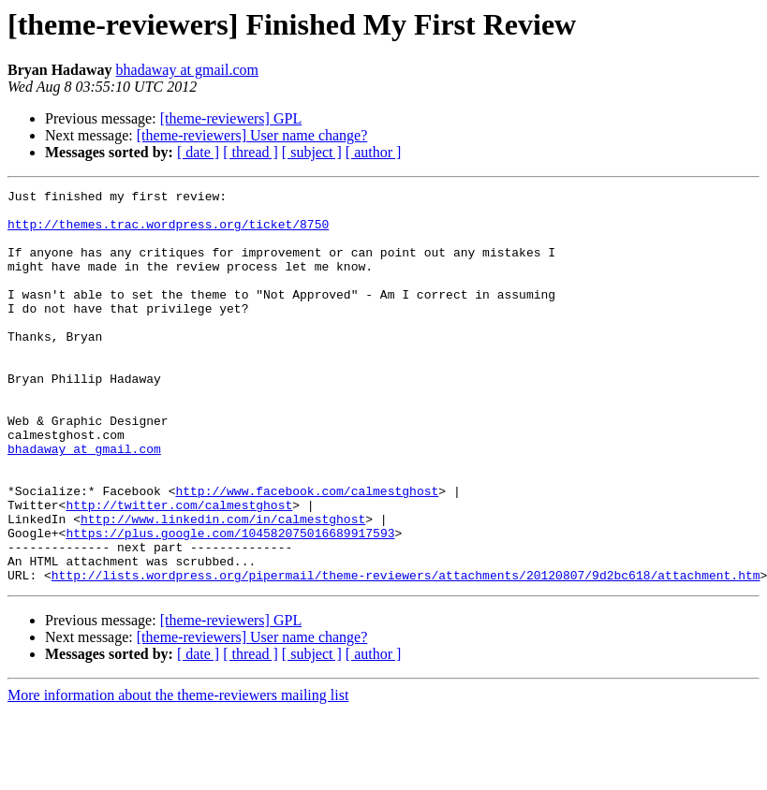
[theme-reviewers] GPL (231, 118)
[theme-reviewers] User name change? (252, 135)
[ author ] (374, 152)
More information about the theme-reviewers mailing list (177, 774)
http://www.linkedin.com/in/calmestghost (223, 586)
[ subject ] (312, 152)
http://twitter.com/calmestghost (179, 569)
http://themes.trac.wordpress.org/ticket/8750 (168, 232)
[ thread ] (250, 152)
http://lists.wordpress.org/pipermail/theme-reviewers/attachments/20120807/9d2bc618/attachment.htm (406, 653)
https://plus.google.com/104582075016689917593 (230, 602)
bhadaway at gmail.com (187, 70)
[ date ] (198, 152)
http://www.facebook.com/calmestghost (306, 552)
